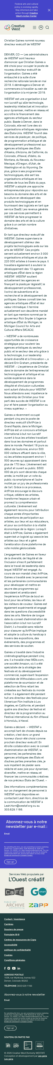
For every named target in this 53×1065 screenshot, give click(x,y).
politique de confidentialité (17, 950)
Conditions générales (14, 960)
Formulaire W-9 (11, 934)
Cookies (8, 955)
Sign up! (10, 862)
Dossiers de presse (13, 929)
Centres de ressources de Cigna (20, 940)
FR (41, 27)
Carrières (8, 924)
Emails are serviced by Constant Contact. (18, 855)
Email (7, 834)
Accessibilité (10, 945)
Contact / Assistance (14, 919)
